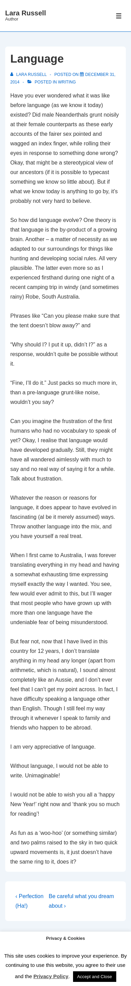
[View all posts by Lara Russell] (29, 74)
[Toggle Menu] (119, 16)
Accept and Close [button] (94, 976)
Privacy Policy (51, 976)
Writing (67, 82)
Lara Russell (25, 13)
